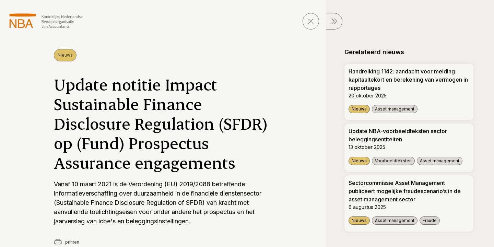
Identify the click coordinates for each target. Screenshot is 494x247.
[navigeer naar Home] (46, 20)
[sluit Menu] (334, 21)
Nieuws (65, 55)
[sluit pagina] (311, 21)
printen (66, 242)
